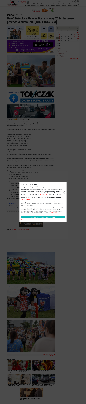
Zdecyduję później (25, 219)
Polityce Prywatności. (53, 212)
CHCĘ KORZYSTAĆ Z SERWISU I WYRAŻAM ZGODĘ (43, 217)
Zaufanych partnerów (44, 194)
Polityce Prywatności (52, 196)
